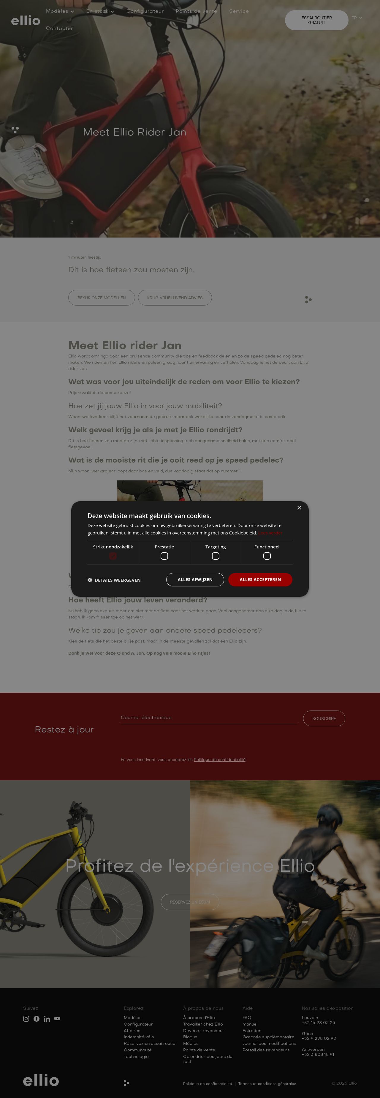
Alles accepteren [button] (260, 579)
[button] (114, 580)
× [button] (299, 508)
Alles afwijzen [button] (195, 579)
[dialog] (190, 549)
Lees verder (270, 533)
